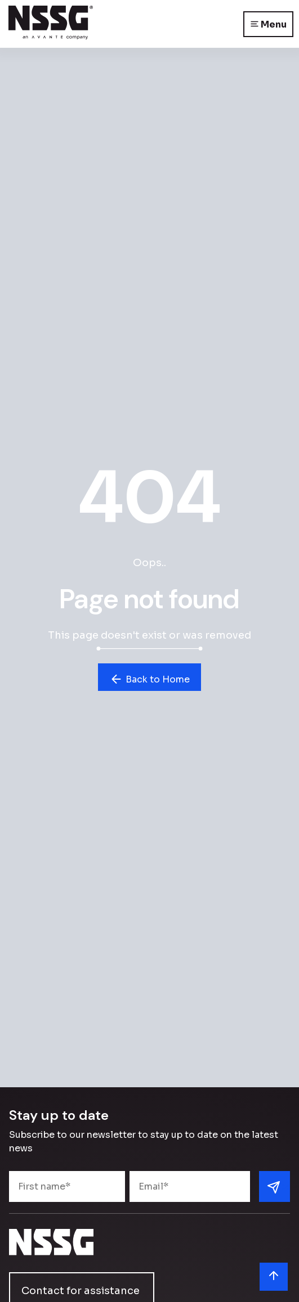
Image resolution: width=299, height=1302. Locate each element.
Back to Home (149, 679)
